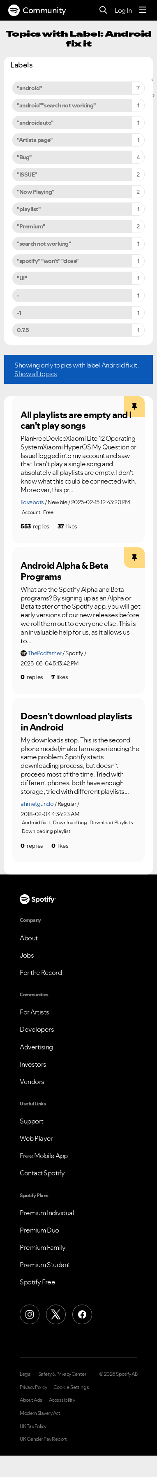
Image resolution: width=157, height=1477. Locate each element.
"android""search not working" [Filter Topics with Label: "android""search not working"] (56, 105)
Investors (33, 1064)
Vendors (32, 1081)
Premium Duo (39, 1230)
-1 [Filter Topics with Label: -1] (19, 313)
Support (32, 1121)
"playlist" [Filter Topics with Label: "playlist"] (28, 209)
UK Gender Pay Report (43, 1439)
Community (37, 10)
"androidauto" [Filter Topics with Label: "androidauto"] (35, 123)
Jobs (27, 955)
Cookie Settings (71, 1387)
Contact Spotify (42, 1172)
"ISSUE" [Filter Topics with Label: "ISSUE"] (27, 174)
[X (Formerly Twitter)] (56, 1314)
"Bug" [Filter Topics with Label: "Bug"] (24, 157)
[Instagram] (29, 1314)
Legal (26, 1374)
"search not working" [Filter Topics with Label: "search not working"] (44, 244)
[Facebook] (82, 1314)
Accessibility (62, 1400)
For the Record (41, 972)
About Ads (31, 1400)
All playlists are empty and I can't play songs (76, 420)
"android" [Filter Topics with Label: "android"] (29, 88)
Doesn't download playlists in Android (76, 722)
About (29, 937)
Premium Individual (47, 1212)
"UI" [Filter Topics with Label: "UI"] (22, 278)
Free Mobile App (44, 1155)
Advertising (36, 1046)
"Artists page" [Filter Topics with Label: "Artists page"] (34, 140)
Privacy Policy (33, 1387)
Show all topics (35, 373)
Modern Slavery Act (40, 1413)
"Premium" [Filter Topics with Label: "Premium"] (31, 226)
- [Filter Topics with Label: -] (18, 295)
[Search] (103, 10)
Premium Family (42, 1247)
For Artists (34, 1011)
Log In (123, 10)
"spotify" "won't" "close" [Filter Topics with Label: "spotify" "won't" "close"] (47, 261)
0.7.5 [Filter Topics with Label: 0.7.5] (23, 330)
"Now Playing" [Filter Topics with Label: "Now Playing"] (35, 192)
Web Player (36, 1138)
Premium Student (45, 1264)
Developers (37, 1029)
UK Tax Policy (33, 1426)
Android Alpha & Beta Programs (64, 571)
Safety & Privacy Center (62, 1374)
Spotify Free (37, 1281)
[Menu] (142, 10)
